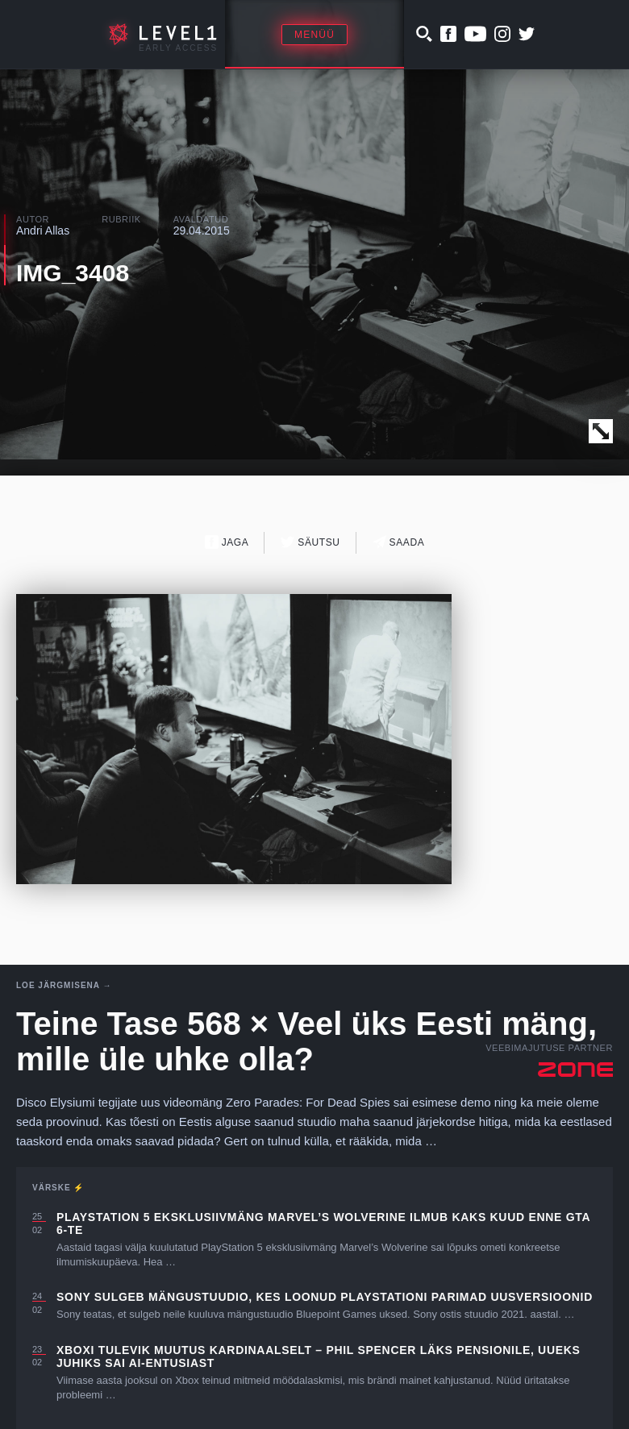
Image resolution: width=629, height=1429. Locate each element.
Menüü (314, 34)
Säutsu (310, 542)
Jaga (227, 542)
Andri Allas (42, 230)
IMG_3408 (72, 273)
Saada (399, 542)
